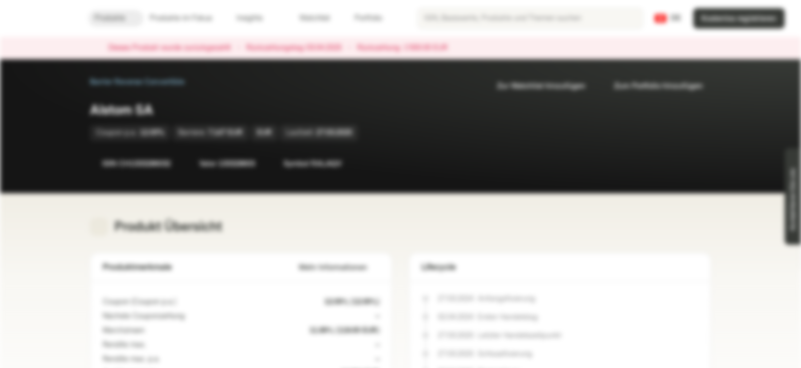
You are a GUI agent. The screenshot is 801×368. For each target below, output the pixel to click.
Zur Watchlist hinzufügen (535, 86)
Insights (256, 18)
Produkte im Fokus (187, 18)
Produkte (116, 18)
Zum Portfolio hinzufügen (652, 86)
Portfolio (362, 18)
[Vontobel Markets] (44, 18)
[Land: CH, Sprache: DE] (668, 18)
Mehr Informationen (339, 267)
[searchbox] (530, 18)
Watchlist (308, 18)
